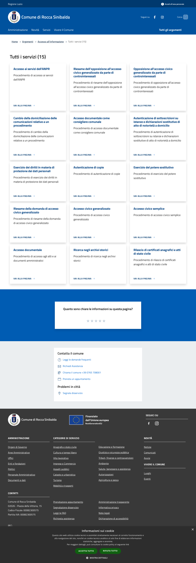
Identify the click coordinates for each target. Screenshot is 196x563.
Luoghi (147, 473)
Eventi (147, 479)
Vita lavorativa (60, 458)
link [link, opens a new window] (127, 544)
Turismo (57, 480)
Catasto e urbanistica (64, 474)
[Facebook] (149, 17)
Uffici (10, 458)
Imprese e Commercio (64, 463)
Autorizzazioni (106, 474)
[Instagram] (157, 17)
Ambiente (104, 463)
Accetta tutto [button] (86, 551)
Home (15, 41)
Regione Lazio (15, 4)
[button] (98, 557)
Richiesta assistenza (63, 518)
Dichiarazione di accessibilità (113, 518)
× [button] (192, 529)
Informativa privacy (109, 507)
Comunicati (150, 452)
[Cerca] (184, 17)
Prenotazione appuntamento (68, 502)
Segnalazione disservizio (66, 507)
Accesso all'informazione (51, 41)
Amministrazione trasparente (114, 502)
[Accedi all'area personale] (172, 4)
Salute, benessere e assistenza (114, 469)
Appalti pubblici (61, 469)
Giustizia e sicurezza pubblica (114, 452)
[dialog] (98, 544)
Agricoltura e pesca (109, 480)
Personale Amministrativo (21, 474)
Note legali (104, 513)
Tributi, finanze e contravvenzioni (116, 458)
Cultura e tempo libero (65, 452)
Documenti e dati (17, 480)
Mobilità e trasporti (63, 486)
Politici (11, 469)
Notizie (147, 447)
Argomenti (27, 41)
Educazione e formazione (111, 447)
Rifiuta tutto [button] (110, 551)
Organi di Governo (17, 447)
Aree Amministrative (19, 452)
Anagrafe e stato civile (65, 447)
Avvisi (147, 458)
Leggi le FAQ (59, 513)
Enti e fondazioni (16, 463)
